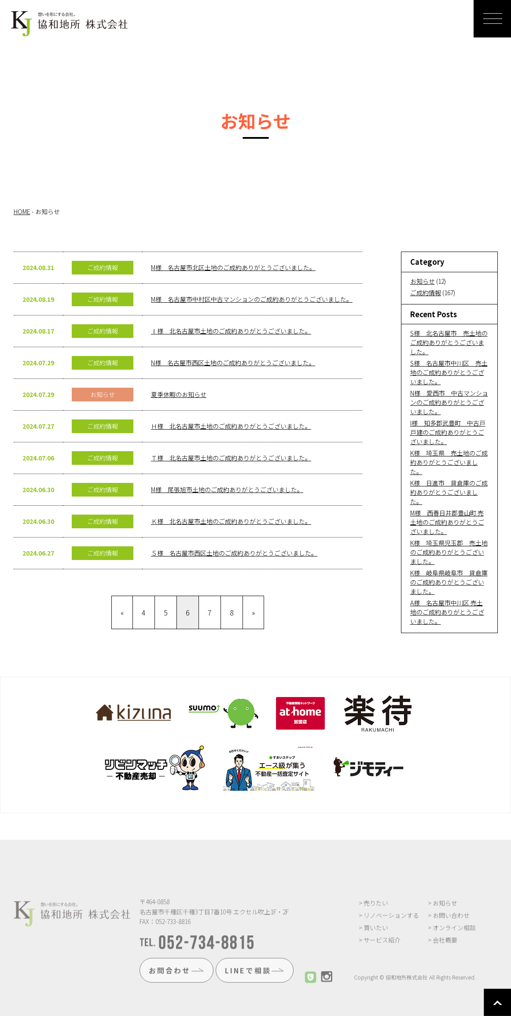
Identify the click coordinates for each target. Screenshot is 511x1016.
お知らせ (422, 281)
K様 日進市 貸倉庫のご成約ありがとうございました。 (449, 492)
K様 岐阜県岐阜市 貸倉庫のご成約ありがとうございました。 (449, 582)
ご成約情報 (425, 292)
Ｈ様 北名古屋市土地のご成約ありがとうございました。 (231, 426)
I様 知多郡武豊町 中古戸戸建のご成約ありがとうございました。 (447, 432)
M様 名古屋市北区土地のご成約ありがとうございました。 (233, 267)
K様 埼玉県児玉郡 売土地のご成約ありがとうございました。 (449, 552)
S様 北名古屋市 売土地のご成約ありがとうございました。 (449, 342)
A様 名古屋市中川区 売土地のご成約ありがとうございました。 (447, 612)
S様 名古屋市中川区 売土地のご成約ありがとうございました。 (449, 372)
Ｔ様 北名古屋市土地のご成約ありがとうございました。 (231, 457)
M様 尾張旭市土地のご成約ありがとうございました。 (227, 489)
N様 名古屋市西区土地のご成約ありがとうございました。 (233, 362)
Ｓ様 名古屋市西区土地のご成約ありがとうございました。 (234, 553)
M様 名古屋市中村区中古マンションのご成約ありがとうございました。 (252, 299)
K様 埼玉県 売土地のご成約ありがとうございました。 (449, 462)
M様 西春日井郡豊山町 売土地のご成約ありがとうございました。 (447, 522)
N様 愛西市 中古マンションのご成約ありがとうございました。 (449, 402)
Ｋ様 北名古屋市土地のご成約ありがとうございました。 (231, 521)
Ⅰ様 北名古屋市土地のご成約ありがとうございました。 (231, 330)
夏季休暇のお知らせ (178, 394)
